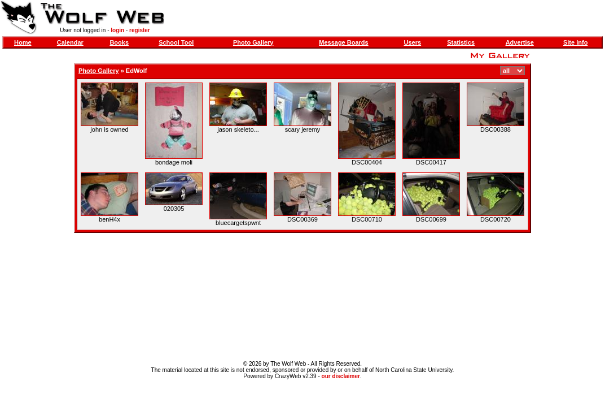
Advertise (520, 42)
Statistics (461, 42)
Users (413, 42)
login (117, 30)
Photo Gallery (253, 42)
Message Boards (343, 42)
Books (119, 42)
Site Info (575, 42)
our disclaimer (341, 376)
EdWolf (136, 70)
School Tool (176, 42)
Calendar (70, 42)
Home (23, 42)
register (139, 30)
